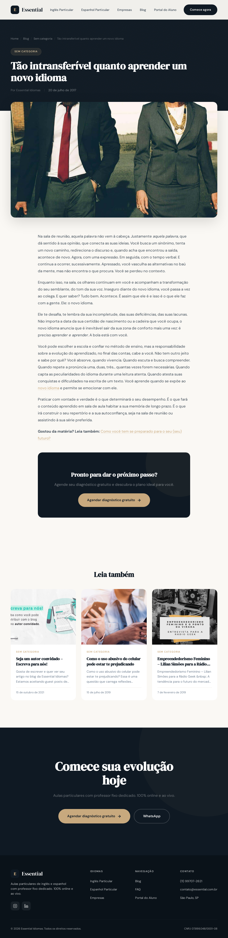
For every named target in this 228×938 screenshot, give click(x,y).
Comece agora (200, 10)
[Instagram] (15, 906)
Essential (27, 10)
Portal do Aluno (165, 10)
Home (14, 38)
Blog (143, 10)
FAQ (138, 889)
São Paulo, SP (189, 898)
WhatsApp (152, 816)
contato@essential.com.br (198, 889)
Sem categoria (43, 38)
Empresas (124, 10)
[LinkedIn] (26, 906)
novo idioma (48, 387)
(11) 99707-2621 (191, 881)
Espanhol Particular (95, 10)
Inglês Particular (61, 10)
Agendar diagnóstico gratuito (114, 500)
